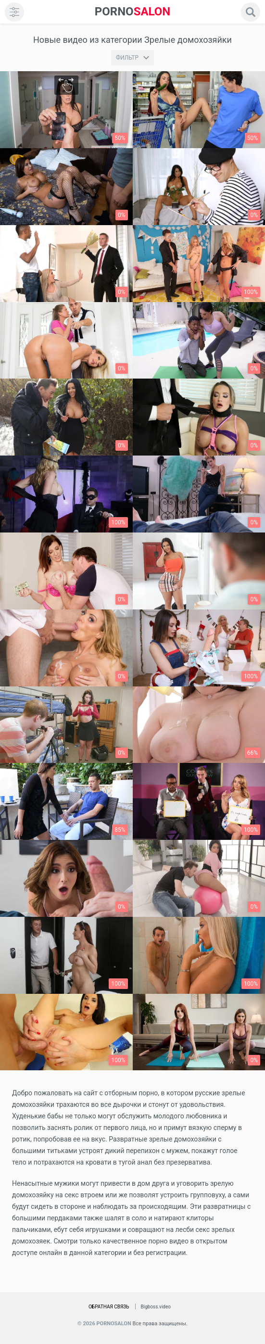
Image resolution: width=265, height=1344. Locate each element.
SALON (133, 11)
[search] (250, 12)
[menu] (14, 12)
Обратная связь (108, 1306)
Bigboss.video (156, 1306)
